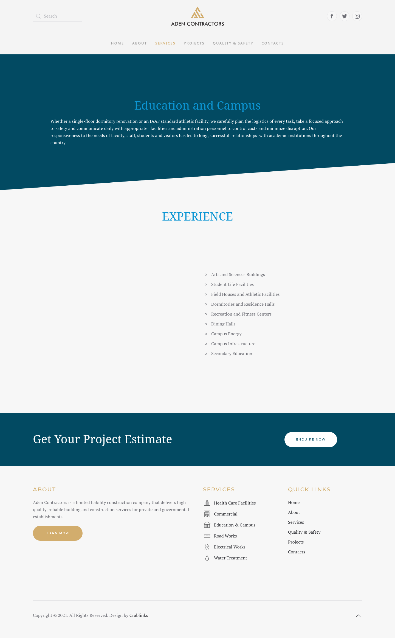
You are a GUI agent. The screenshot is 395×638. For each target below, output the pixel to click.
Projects (194, 43)
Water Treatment (230, 558)
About (139, 43)
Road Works (225, 536)
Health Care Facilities (235, 503)
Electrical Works (230, 547)
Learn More (57, 533)
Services (165, 43)
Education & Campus (234, 525)
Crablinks (138, 615)
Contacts (273, 43)
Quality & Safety (233, 43)
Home (117, 43)
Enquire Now (311, 439)
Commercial (226, 514)
